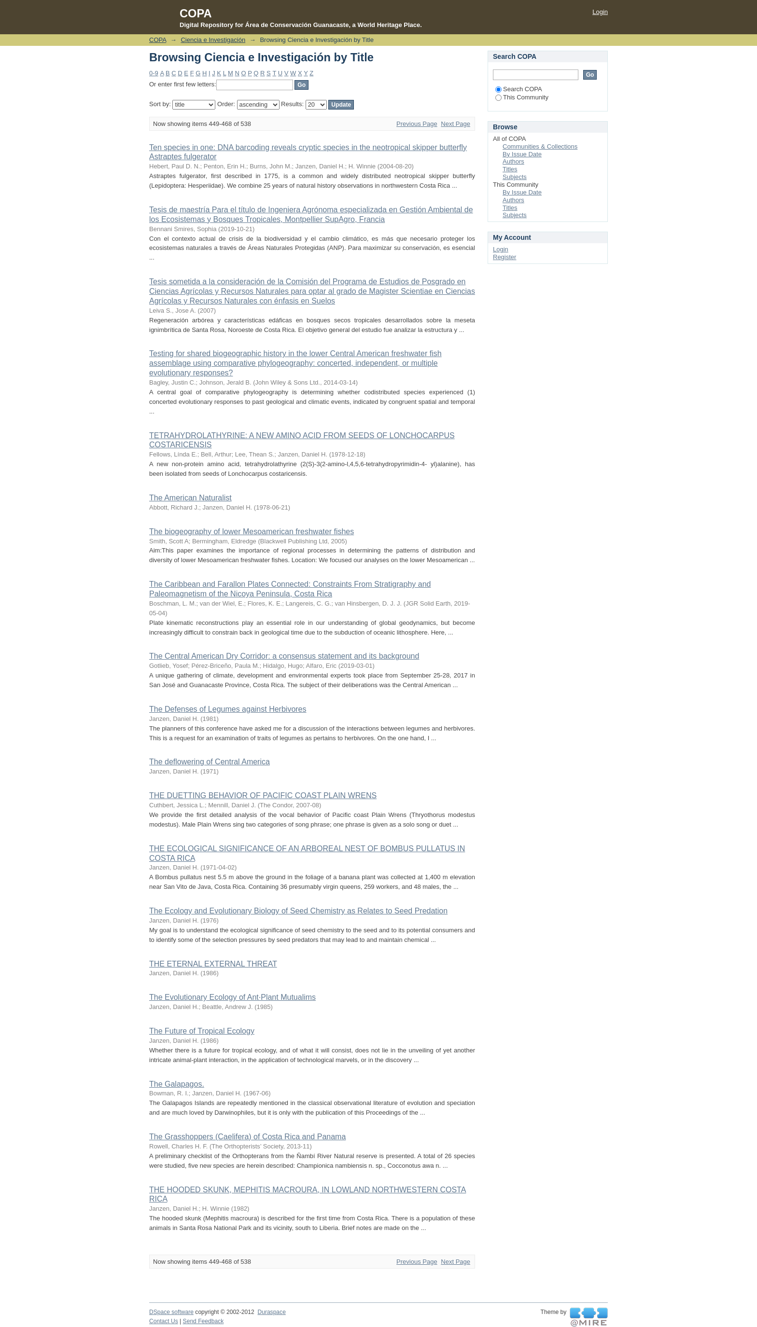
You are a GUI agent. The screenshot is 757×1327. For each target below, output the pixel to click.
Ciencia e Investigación (213, 39)
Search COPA (518, 89)
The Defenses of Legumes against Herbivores (228, 709)
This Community (521, 97)
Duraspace (271, 1312)
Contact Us (163, 1321)
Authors (513, 161)
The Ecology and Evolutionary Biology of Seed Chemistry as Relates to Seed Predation (298, 911)
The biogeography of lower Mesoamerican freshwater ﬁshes (251, 531)
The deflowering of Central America (209, 762)
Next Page (455, 123)
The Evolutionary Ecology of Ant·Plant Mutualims (232, 997)
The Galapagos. (176, 1084)
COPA (157, 39)
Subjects (515, 176)
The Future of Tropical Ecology (201, 1031)
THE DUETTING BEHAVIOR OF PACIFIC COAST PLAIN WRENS (263, 795)
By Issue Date (522, 154)
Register (504, 257)
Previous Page (416, 123)
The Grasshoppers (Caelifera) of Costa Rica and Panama (247, 1137)
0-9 (153, 73)
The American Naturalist (190, 498)
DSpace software (171, 1312)
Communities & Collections (540, 146)
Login (600, 11)
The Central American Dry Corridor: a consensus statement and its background (284, 656)
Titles (510, 169)
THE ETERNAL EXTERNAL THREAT (213, 964)
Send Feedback (203, 1321)
